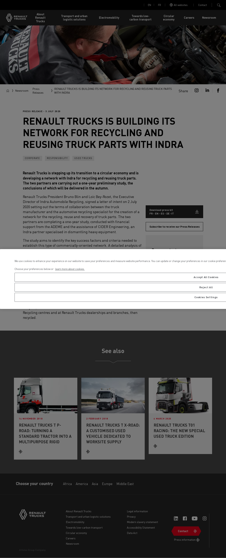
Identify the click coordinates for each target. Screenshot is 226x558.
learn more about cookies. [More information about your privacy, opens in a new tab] (70, 269)
